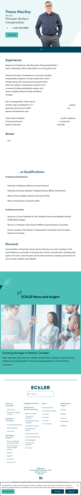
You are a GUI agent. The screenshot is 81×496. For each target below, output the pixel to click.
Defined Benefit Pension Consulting (32, 421)
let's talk (12, 35)
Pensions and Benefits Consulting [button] (31, 408)
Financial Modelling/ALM (14, 425)
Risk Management (12, 428)
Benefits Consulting (30, 413)
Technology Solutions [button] (9, 436)
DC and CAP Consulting (32, 426)
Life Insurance (11, 410)
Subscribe (63, 410)
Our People (45, 420)
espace (10, 452)
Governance (10, 431)
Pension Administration (32, 433)
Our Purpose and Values (49, 411)
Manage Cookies (8, 491)
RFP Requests (64, 421)
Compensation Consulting (29, 417)
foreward (10, 459)
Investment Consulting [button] (9, 419)
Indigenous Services (31, 403)
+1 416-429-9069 (20, 27)
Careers (63, 426)
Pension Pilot (11, 462)
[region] (40, 489)
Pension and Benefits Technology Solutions (13, 442)
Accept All (58, 491)
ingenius (10, 456)
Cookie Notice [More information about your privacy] (69, 487)
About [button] (44, 403)
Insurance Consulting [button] (9, 404)
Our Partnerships (47, 424)
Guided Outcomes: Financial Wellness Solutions (13, 447)
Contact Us (63, 418)
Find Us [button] (63, 414)
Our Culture (45, 414)
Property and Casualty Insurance (13, 413)
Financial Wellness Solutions (30, 429)
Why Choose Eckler (47, 408)
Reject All (71, 491)
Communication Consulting (29, 443)
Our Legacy (45, 417)
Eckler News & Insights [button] (65, 404)
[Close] (77, 485)
